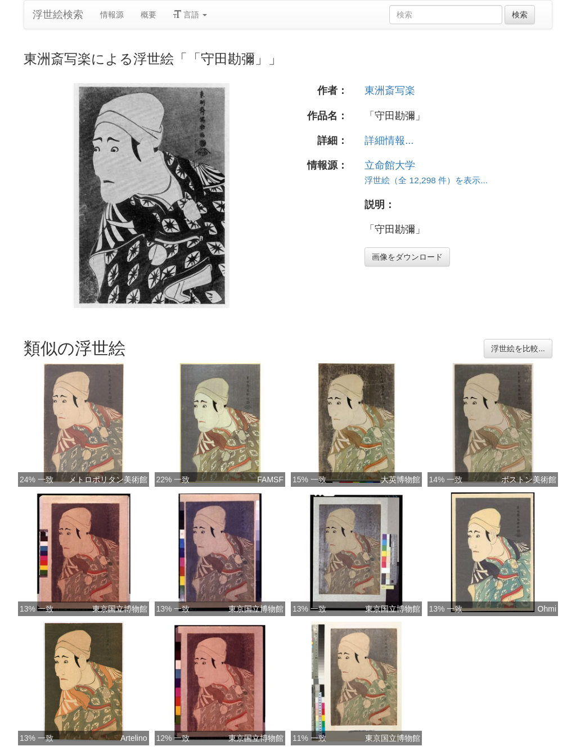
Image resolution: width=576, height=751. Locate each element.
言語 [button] (190, 14)
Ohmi (547, 608)
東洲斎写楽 (389, 90)
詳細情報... (388, 140)
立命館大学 (389, 165)
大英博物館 (400, 479)
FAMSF (270, 479)
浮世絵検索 (58, 14)
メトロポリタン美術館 (108, 479)
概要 (148, 14)
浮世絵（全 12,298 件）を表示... (426, 180)
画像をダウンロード (407, 256)
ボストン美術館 (528, 479)
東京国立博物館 (119, 608)
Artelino (133, 738)
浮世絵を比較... (518, 348)
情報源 (112, 14)
